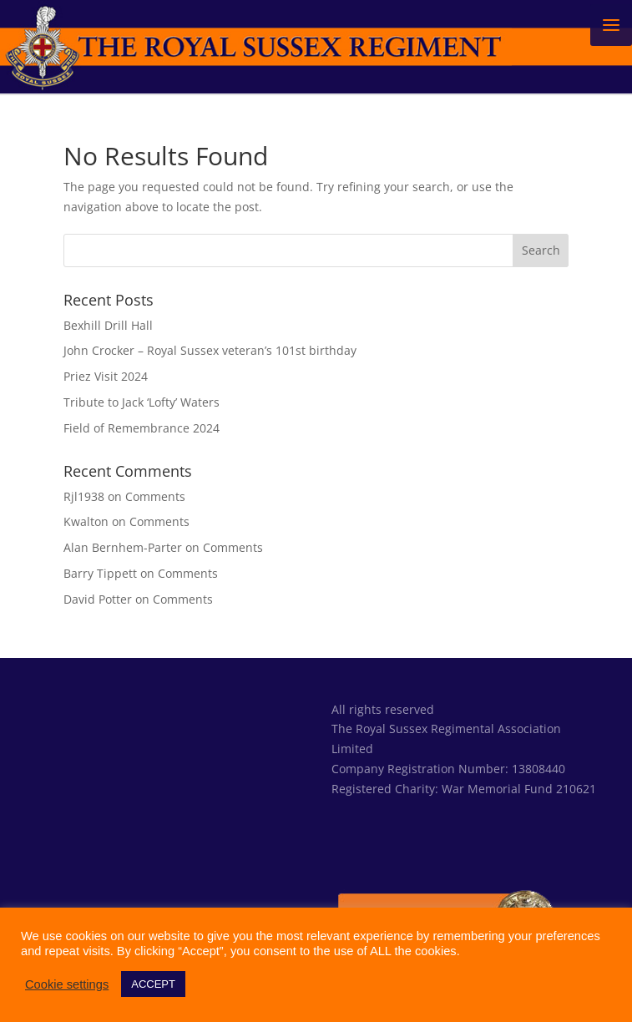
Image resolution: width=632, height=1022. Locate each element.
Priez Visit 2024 (105, 376)
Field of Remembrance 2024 (141, 428)
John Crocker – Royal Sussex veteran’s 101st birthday (209, 350)
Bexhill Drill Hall (108, 325)
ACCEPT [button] (153, 984)
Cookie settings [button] (67, 984)
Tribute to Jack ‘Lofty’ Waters (141, 402)
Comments (155, 496)
